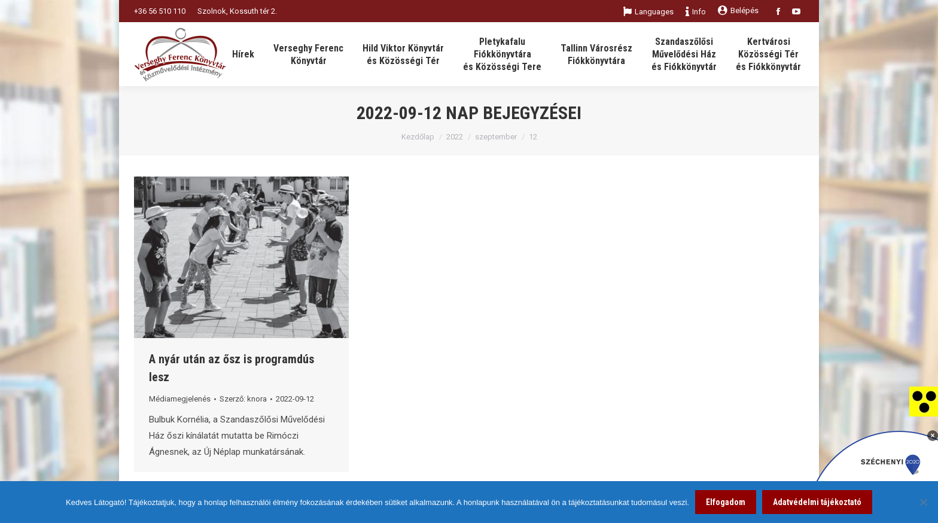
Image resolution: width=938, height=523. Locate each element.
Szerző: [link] (243, 398)
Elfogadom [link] (725, 502)
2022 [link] (454, 136)
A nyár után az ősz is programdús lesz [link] (231, 368)
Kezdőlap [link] (417, 136)
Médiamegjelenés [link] (180, 398)
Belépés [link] (738, 10)
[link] (923, 401)
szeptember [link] (496, 136)
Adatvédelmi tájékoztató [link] (817, 502)
